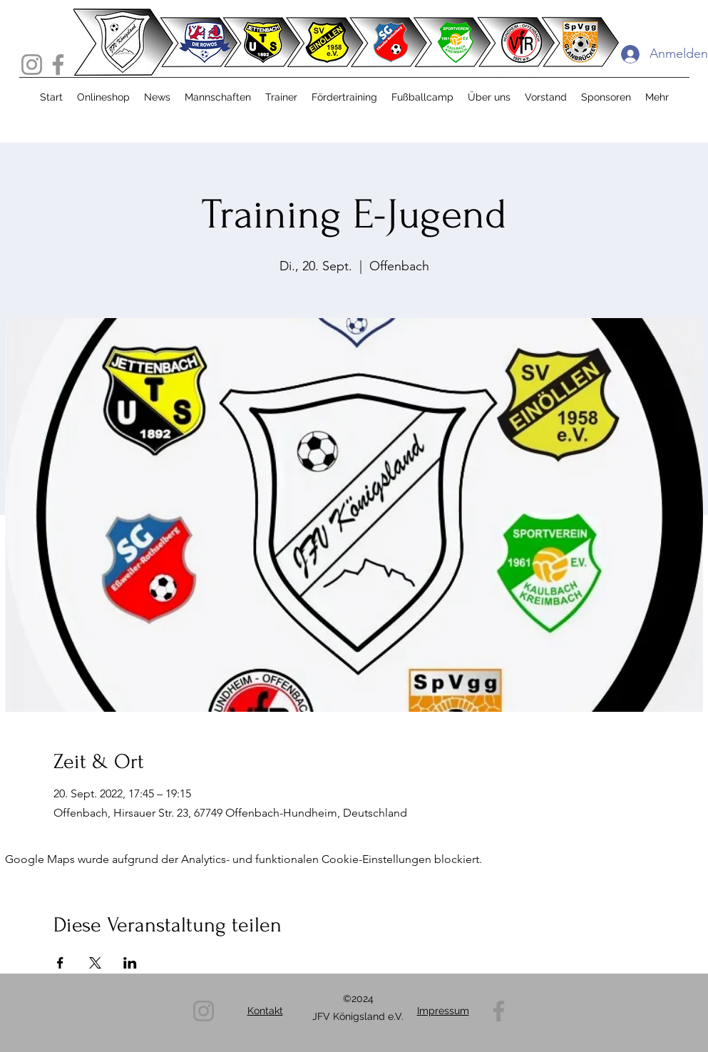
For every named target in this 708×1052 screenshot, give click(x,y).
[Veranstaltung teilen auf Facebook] (60, 963)
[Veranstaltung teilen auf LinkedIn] (130, 963)
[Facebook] (58, 64)
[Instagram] (32, 64)
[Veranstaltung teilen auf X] (95, 963)
